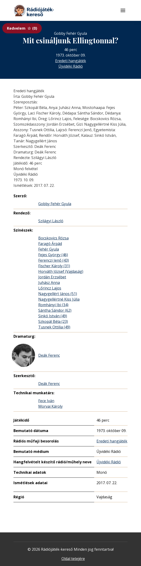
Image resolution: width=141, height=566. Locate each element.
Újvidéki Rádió (70, 66)
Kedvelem (22, 28)
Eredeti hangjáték (70, 60)
